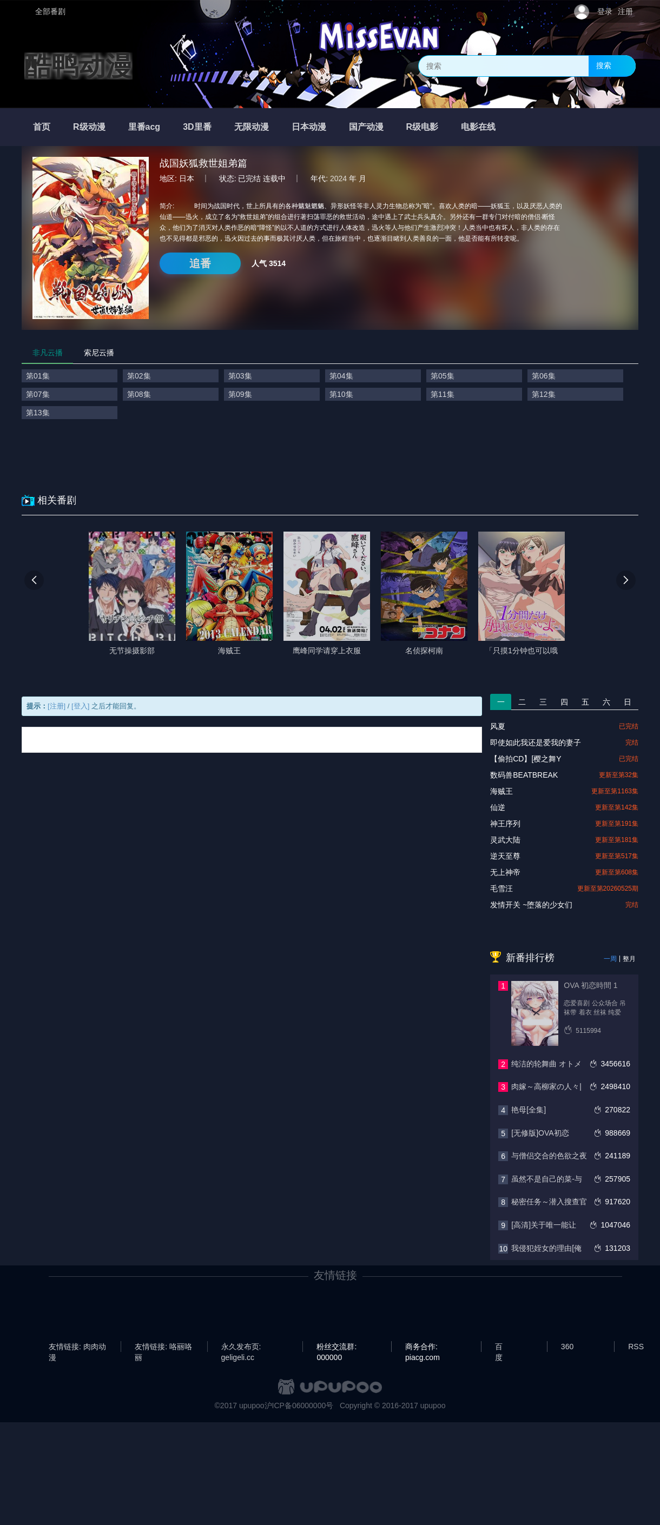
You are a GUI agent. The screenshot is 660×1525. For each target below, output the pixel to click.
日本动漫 (309, 126)
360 (567, 1346)
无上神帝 (505, 872)
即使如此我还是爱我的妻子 (535, 742)
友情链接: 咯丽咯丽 (163, 1347)
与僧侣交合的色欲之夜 (549, 1155)
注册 (625, 11)
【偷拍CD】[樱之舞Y (525, 758)
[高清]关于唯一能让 (543, 1225)
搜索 (603, 65)
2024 (338, 178)
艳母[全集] (528, 1109)
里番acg (144, 126)
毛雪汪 (501, 888)
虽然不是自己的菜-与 (546, 1179)
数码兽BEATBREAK (524, 775)
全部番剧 (50, 11)
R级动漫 (89, 126)
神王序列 (505, 823)
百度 (499, 1347)
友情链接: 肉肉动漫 (77, 1347)
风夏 (497, 726)
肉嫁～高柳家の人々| (546, 1086)
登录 (604, 11)
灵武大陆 (505, 840)
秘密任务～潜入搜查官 (549, 1201)
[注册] (56, 706)
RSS (636, 1346)
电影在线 (478, 126)
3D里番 (197, 126)
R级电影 (422, 126)
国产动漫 (366, 126)
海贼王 (501, 791)
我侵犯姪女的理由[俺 (546, 1248)
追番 (200, 263)
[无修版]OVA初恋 (540, 1133)
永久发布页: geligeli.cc (241, 1347)
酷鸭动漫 (78, 66)
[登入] (80, 706)
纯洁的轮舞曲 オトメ (546, 1063)
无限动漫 (251, 126)
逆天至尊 (505, 856)
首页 (41, 126)
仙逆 (497, 807)
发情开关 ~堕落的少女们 (531, 904)
